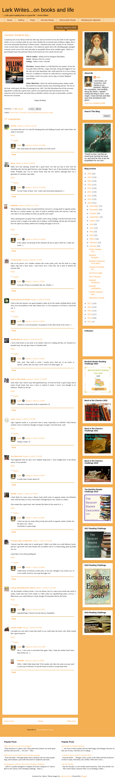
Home (9, 20)
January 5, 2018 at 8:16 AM (32, 339)
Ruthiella (14, 205)
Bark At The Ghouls (18, 379)
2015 (89, 311)
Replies (16, 140)
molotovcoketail (65, 776)
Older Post (71, 721)
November (94, 210)
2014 (89, 314)
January (93, 246)
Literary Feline (16, 628)
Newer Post (9, 721)
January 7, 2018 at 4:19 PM (34, 518)
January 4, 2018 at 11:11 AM (28, 205)
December (94, 206)
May (92, 231)
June (92, 228)
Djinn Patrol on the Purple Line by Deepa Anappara (22, 755)
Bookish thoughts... (94, 256)
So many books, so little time (21, 541)
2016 (89, 307)
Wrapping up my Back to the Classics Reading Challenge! (24, 764)
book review (14, 112)
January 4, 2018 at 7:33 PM (40, 300)
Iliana (13, 163)
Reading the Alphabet (91, 20)
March (92, 239)
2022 (89, 188)
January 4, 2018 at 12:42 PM (35, 187)
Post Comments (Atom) (45, 730)
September (94, 217)
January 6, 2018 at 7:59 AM (32, 456)
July (91, 224)
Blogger (84, 776)
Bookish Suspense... (95, 281)
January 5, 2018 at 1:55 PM (34, 281)
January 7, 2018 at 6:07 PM (32, 628)
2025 (89, 177)
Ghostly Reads (47, 20)
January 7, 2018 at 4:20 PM (34, 567)
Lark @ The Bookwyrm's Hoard (23, 588)
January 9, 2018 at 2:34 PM (34, 661)
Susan (13, 419)
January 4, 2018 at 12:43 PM (35, 239)
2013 (89, 318)
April (92, 235)
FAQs (32, 20)
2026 (89, 174)
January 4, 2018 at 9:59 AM (25, 163)
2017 (89, 303)
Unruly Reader (16, 260)
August (93, 221)
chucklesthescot (16, 339)
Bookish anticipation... (95, 287)
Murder (34, 112)
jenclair (13, 126)
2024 (89, 181)
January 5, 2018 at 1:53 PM (34, 401)
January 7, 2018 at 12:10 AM (27, 494)
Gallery (21, 20)
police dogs (49, 112)
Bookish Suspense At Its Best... (97, 262)
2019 (89, 199)
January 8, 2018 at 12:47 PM (35, 647)
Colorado (22, 112)
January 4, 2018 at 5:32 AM (27, 126)
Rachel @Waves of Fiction (20, 300)
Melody (13, 494)
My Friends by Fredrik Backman (73, 746)
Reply (13, 135)
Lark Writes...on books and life (38, 10)
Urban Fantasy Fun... (95, 250)
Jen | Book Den (16, 456)
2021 (89, 192)
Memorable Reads (68, 20)
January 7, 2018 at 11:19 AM (46, 588)
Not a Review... (95, 277)
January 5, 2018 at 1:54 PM (34, 321)
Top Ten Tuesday (67, 764)
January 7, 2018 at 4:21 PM (34, 610)
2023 (89, 185)
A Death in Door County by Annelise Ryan (76, 755)
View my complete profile (95, 103)
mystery (41, 112)
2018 (89, 203)
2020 (89, 196)
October (93, 213)
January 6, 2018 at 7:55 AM (25, 419)
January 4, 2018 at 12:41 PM (35, 145)
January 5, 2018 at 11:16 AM (36, 379)
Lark (19, 145)
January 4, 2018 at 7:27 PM (32, 260)
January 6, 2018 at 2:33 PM (34, 438)
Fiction (29, 112)
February (94, 242)
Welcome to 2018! (96, 298)
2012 (89, 322)
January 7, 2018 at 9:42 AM (42, 541)
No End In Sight (95, 273)
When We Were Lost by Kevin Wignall (17, 746)
